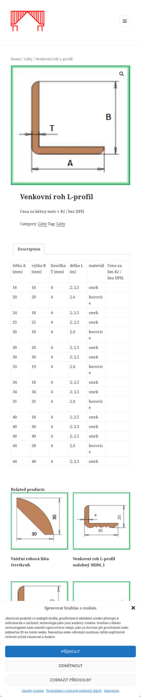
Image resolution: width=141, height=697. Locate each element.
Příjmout (70, 651)
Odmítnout (70, 665)
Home (16, 58)
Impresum (111, 690)
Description (28, 248)
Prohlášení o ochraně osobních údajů (74, 690)
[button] (133, 607)
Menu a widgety (125, 26)
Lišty (28, 58)
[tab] (29, 249)
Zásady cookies (33, 690)
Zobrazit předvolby (70, 679)
